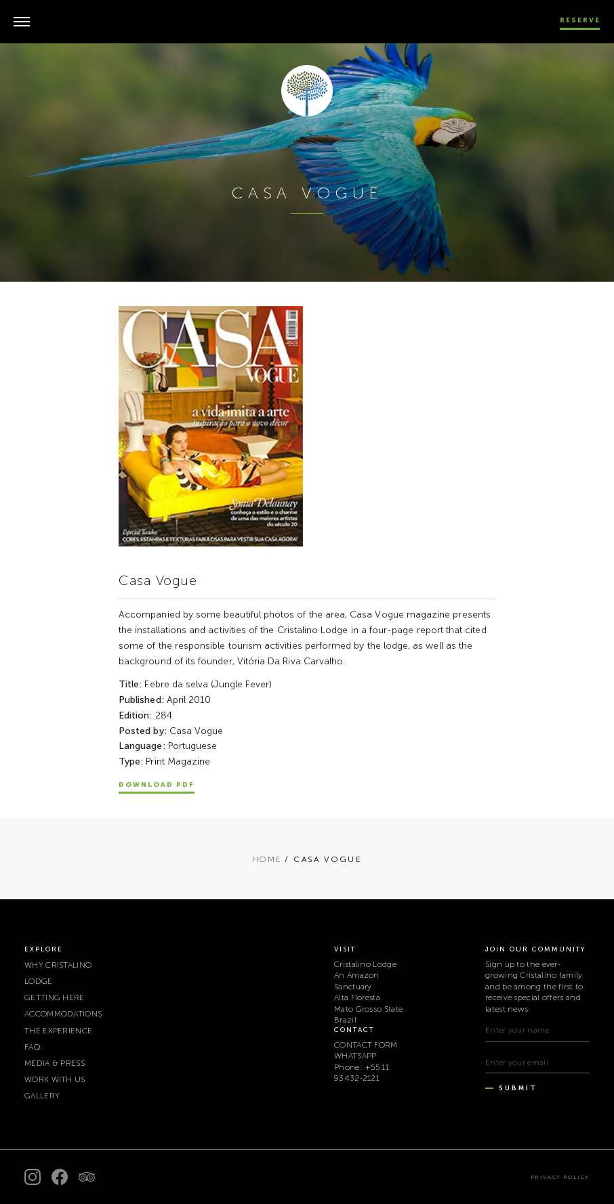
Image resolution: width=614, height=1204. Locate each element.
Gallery (42, 1095)
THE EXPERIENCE (58, 1030)
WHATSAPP (355, 1055)
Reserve (580, 20)
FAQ (32, 1047)
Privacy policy (560, 1177)
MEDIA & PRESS (54, 1063)
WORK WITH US (54, 1079)
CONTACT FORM (366, 1045)
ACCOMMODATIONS (63, 1013)
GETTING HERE (54, 997)
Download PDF (157, 785)
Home (267, 859)
